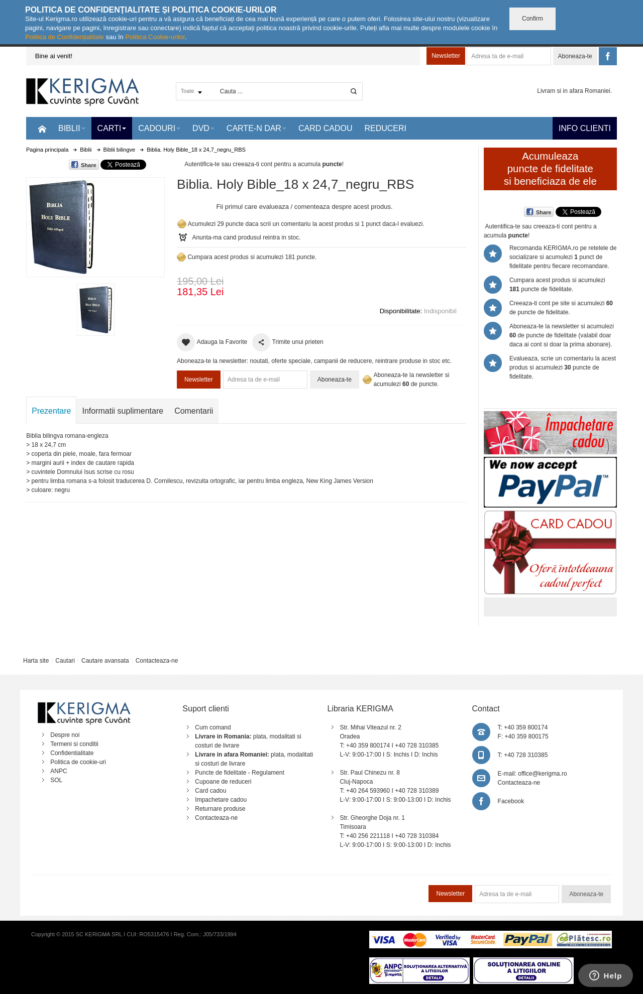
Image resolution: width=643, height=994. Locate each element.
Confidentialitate (71, 753)
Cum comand (213, 727)
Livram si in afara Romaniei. (574, 90)
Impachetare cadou (221, 799)
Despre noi (64, 734)
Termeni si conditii (74, 744)
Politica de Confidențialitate (64, 37)
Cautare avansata (105, 660)
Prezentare (51, 411)
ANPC (58, 771)
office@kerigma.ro (542, 773)
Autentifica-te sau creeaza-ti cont (228, 164)
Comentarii (193, 411)
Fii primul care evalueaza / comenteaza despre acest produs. (304, 206)
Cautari (65, 660)
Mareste (93, 225)
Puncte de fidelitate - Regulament (239, 772)
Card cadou (210, 790)
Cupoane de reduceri (223, 781)
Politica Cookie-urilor (155, 37)
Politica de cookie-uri (78, 762)
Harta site (36, 660)
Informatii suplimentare (122, 411)
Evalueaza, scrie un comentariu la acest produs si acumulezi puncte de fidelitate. (562, 367)
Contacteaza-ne (157, 660)
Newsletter (446, 55)
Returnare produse (220, 808)
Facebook (511, 801)
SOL (56, 780)
